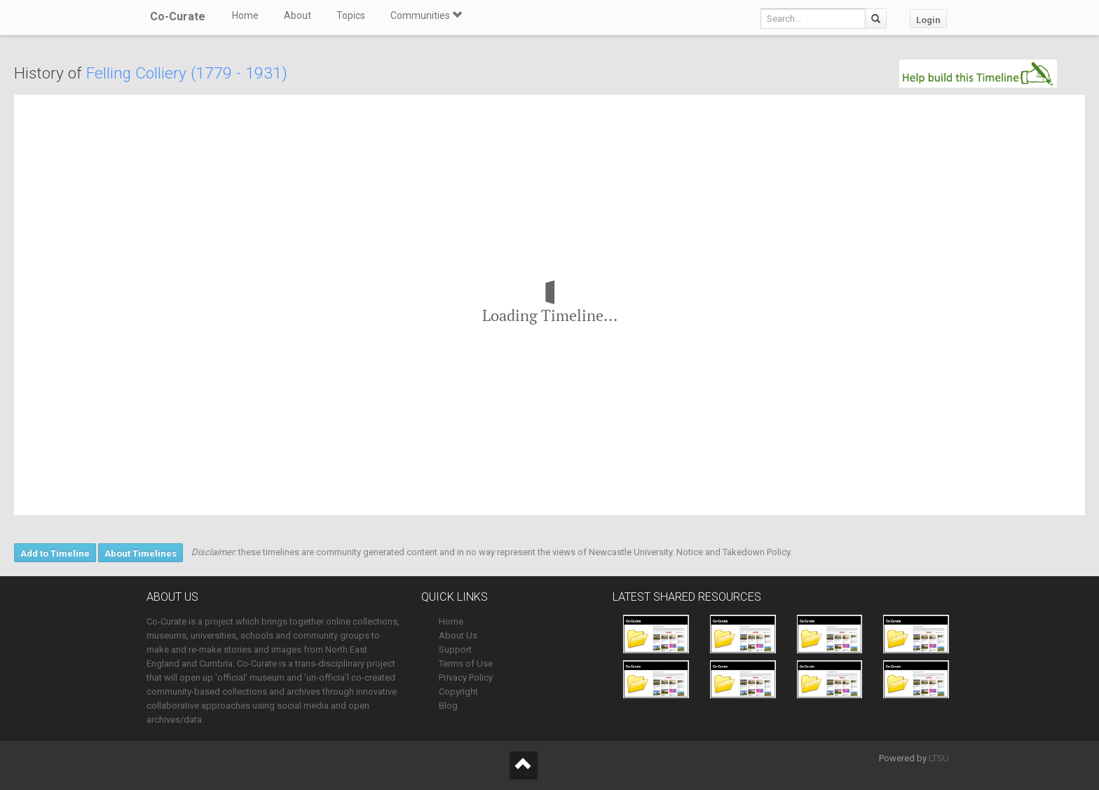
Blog (448, 705)
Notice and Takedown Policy (733, 552)
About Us (458, 635)
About (297, 15)
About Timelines (140, 553)
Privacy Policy (466, 677)
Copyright (458, 691)
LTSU (939, 758)
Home (245, 15)
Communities (426, 15)
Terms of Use (466, 663)
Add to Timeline (55, 553)
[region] (549, 305)
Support (455, 649)
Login (928, 20)
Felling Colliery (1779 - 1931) (186, 73)
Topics (350, 15)
